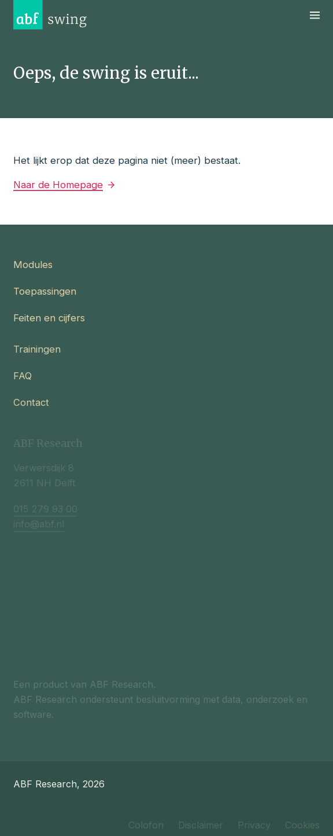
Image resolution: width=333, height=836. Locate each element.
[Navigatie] (315, 15)
